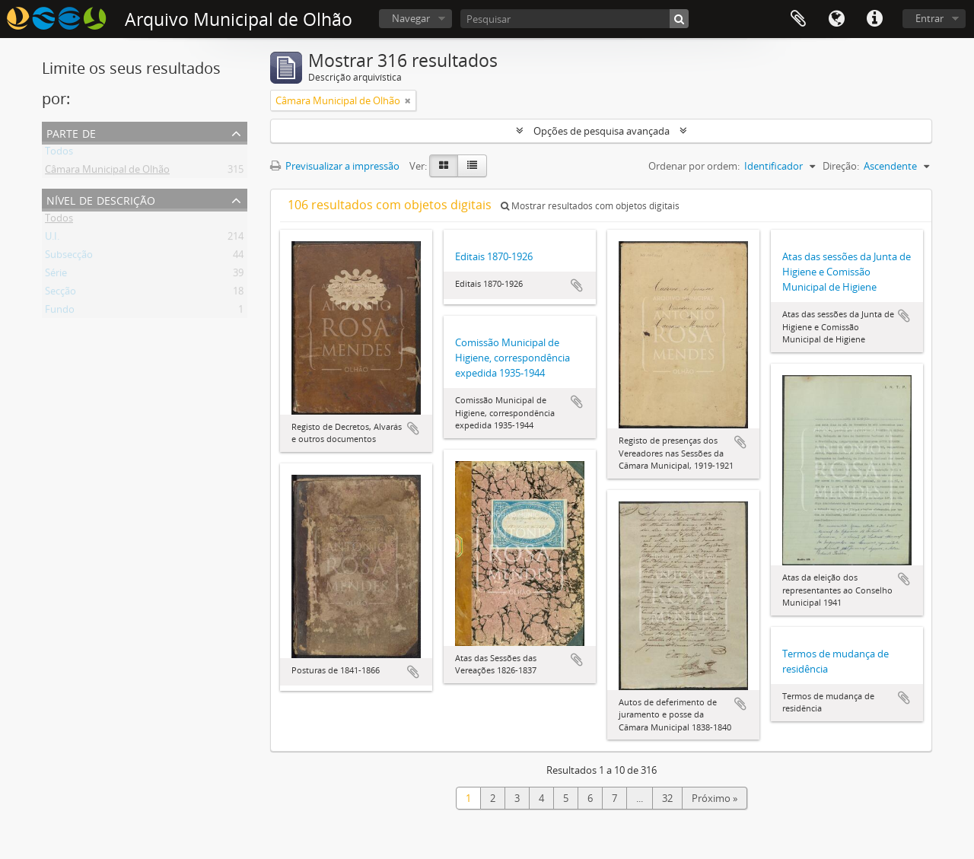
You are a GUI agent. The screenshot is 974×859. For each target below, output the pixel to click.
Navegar (411, 18)
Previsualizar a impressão (334, 166)
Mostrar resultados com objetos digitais (590, 205)
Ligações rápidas (874, 19)
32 (667, 798)
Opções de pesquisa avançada (601, 131)
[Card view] (443, 165)
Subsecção (69, 257)
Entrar (929, 18)
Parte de (71, 132)
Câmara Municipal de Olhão (107, 172)
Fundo (60, 312)
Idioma (836, 19)
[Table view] (472, 165)
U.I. (52, 239)
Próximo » (714, 798)
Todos (59, 154)
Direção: (841, 166)
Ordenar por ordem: (694, 166)
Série (56, 275)
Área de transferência (798, 19)
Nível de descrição (100, 199)
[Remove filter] (408, 100)
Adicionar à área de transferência (413, 428)
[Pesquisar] (574, 18)
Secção (60, 294)
